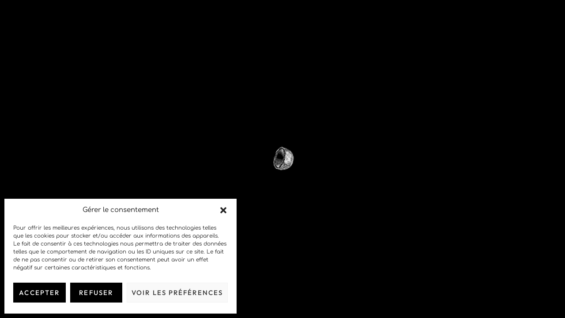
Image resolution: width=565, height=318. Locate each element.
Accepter (39, 292)
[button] (223, 210)
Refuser (96, 292)
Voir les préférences (177, 292)
